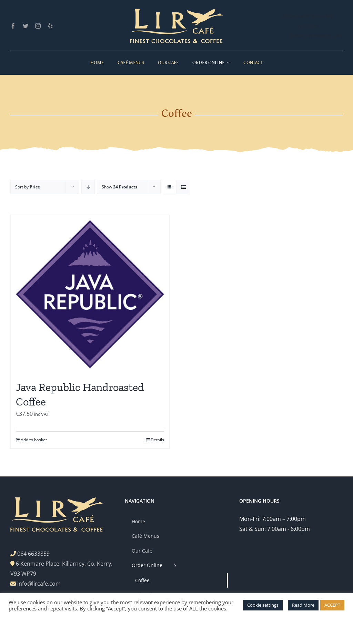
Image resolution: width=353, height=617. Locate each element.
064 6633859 (33, 553)
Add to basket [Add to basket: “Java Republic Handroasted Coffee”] (34, 440)
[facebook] (13, 26)
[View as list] (183, 187)
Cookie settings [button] (263, 605)
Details (157, 440)
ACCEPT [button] (332, 605)
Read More (303, 605)
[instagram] (38, 26)
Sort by (27, 187)
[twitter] (25, 26)
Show (119, 187)
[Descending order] (88, 187)
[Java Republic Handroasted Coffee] (90, 294)
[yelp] (50, 26)
